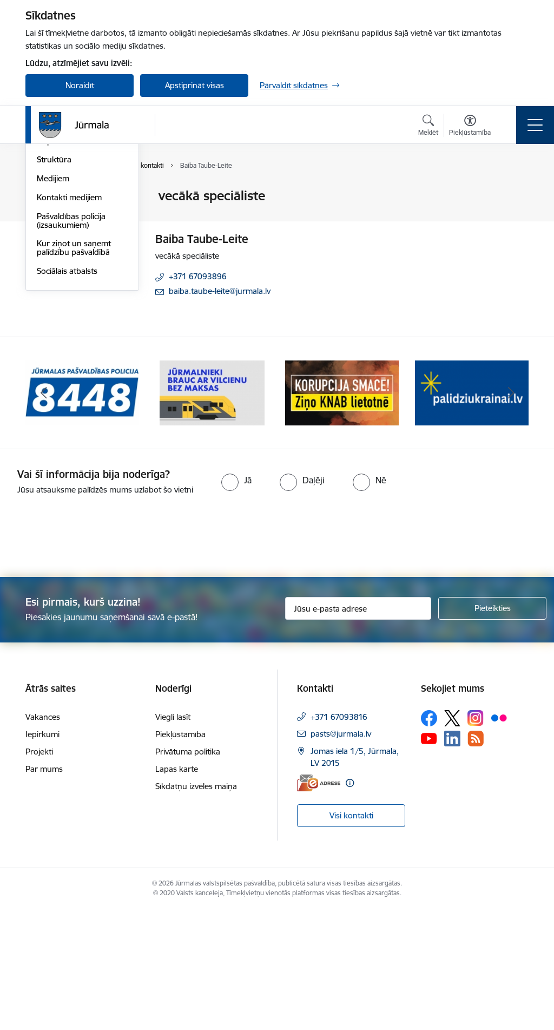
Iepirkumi (42, 855)
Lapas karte (176, 889)
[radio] (236, 601)
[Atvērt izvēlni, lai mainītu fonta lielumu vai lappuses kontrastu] (470, 127)
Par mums (44, 889)
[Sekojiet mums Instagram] (475, 839)
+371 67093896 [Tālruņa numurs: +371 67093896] (198, 276)
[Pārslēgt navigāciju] (535, 125)
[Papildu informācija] (350, 904)
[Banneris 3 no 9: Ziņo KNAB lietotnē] (342, 513)
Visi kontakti (351, 936)
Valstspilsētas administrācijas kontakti (79, 201)
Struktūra (54, 289)
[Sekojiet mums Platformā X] (452, 839)
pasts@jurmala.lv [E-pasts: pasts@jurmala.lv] (341, 854)
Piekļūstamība (180, 855)
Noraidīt (79, 85)
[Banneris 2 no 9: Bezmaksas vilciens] (212, 513)
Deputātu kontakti (70, 270)
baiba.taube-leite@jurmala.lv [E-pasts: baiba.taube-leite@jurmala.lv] (220, 291)
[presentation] (90, 658)
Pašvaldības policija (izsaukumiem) (71, 349)
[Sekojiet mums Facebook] (429, 839)
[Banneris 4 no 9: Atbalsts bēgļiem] (472, 513)
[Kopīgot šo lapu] (513, 218)
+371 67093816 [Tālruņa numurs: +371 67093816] (339, 837)
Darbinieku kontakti (73, 251)
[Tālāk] (511, 514)
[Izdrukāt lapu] (513, 191)
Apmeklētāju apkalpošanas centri (73, 228)
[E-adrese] (318, 904)
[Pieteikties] (492, 729)
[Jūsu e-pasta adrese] (358, 729)
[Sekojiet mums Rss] (475, 859)
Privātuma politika (187, 872)
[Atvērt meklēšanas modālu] (428, 127)
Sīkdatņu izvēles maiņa (196, 907)
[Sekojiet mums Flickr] (499, 838)
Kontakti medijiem (69, 327)
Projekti (39, 872)
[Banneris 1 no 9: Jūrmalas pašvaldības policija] (82, 513)
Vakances (42, 837)
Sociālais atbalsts (67, 400)
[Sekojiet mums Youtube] (429, 858)
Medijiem (53, 308)
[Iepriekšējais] (43, 514)
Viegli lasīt (172, 837)
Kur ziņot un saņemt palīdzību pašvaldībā (74, 377)
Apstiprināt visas (194, 85)
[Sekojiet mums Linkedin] (452, 859)
